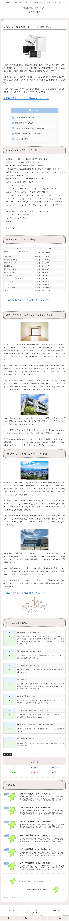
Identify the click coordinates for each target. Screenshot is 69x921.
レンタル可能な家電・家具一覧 (25, 118)
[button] (55, 773)
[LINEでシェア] (14, 773)
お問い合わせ (57, 912)
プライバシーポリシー (34, 912)
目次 (33, 110)
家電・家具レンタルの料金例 (24, 123)
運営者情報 (12, 912)
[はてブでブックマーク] (55, 769)
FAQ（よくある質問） (22, 140)
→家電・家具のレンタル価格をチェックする (26, 98)
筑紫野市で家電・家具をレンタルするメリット (29, 129)
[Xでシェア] (14, 769)
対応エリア (7, 755)
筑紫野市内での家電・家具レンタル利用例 (28, 134)
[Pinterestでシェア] (34, 773)
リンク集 (34, 915)
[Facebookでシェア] (34, 769)
